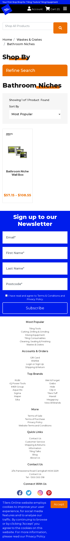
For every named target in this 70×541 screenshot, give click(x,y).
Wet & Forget (52, 380)
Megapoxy (52, 399)
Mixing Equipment (35, 335)
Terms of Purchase (35, 419)
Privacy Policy (35, 299)
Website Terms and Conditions (35, 425)
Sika (17, 399)
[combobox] (28, 26)
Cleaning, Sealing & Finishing (35, 341)
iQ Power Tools (17, 383)
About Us (35, 457)
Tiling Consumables (35, 338)
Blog (35, 454)
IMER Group (17, 386)
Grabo (52, 383)
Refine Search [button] (20, 70)
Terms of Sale (35, 415)
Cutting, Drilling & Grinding (35, 331)
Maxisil (52, 396)
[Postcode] (35, 284)
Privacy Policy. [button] (35, 536)
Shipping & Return (35, 367)
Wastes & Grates (35, 344)
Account (35, 9)
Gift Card (35, 357)
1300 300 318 (37, 477)
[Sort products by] (35, 114)
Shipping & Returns (35, 445)
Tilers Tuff (52, 393)
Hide (52, 386)
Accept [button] (59, 504)
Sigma (17, 393)
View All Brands (52, 402)
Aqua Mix (17, 389)
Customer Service (35, 441)
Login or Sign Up (35, 364)
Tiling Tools (35, 328)
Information (35, 448)
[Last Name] (35, 268)
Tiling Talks (35, 451)
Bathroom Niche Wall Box (17, 173)
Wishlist (35, 360)
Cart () (52, 9)
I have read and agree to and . (35, 297)
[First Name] (35, 253)
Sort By (14, 106)
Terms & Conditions (48, 295)
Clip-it (52, 389)
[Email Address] (35, 237)
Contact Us (35, 438)
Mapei (17, 396)
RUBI (17, 380)
